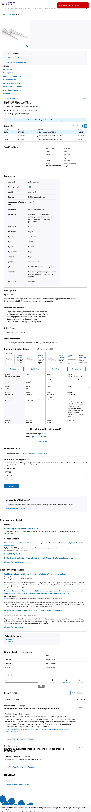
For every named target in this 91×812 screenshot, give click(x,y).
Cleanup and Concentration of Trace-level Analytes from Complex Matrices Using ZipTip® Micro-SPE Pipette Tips (43, 544)
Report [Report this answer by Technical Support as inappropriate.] (31, 734)
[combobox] (45, 8)
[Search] (87, 8)
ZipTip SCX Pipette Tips (13, 554)
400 (29, 187)
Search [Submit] (11, 486)
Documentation (9, 80)
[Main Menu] (3, 3)
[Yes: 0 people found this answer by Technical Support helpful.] (15, 734)
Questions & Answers (12, 90)
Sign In (30, 120)
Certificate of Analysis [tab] (12, 453)
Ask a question (78, 688)
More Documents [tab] (43, 453)
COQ (18, 57)
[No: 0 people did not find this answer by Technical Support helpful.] (23, 734)
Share (84, 98)
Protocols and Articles (12, 83)
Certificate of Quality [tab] (28, 453)
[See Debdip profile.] (7, 740)
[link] (10, 675)
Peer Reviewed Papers (12, 87)
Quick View (14, 369)
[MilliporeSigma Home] (10, 3)
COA (10, 57)
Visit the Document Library (15, 508)
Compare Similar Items (12, 76)
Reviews (6, 93)
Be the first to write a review (18, 780)
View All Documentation (16, 63)
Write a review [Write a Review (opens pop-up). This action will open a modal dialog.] (21, 110)
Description (8, 73)
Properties (7, 69)
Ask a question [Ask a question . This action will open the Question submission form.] (33, 110)
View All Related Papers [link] (13, 627)
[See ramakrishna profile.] (9, 700)
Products (3, 14)
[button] (81, 701)
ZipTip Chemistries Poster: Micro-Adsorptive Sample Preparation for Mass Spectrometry (39, 558)
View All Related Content (14, 562)
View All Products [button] (45, 441)
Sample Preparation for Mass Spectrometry (21, 528)
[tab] (5, 14)
